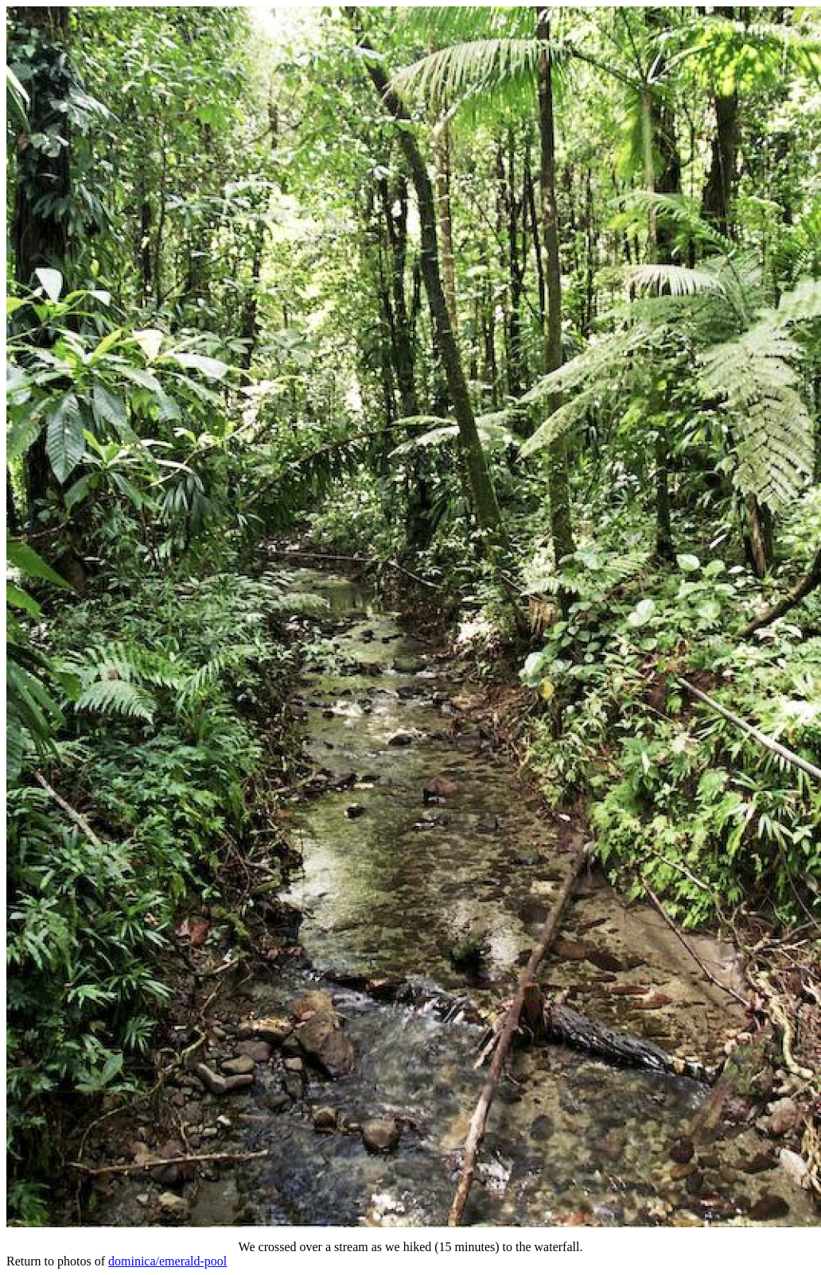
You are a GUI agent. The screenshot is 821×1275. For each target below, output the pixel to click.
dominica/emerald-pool (167, 1261)
